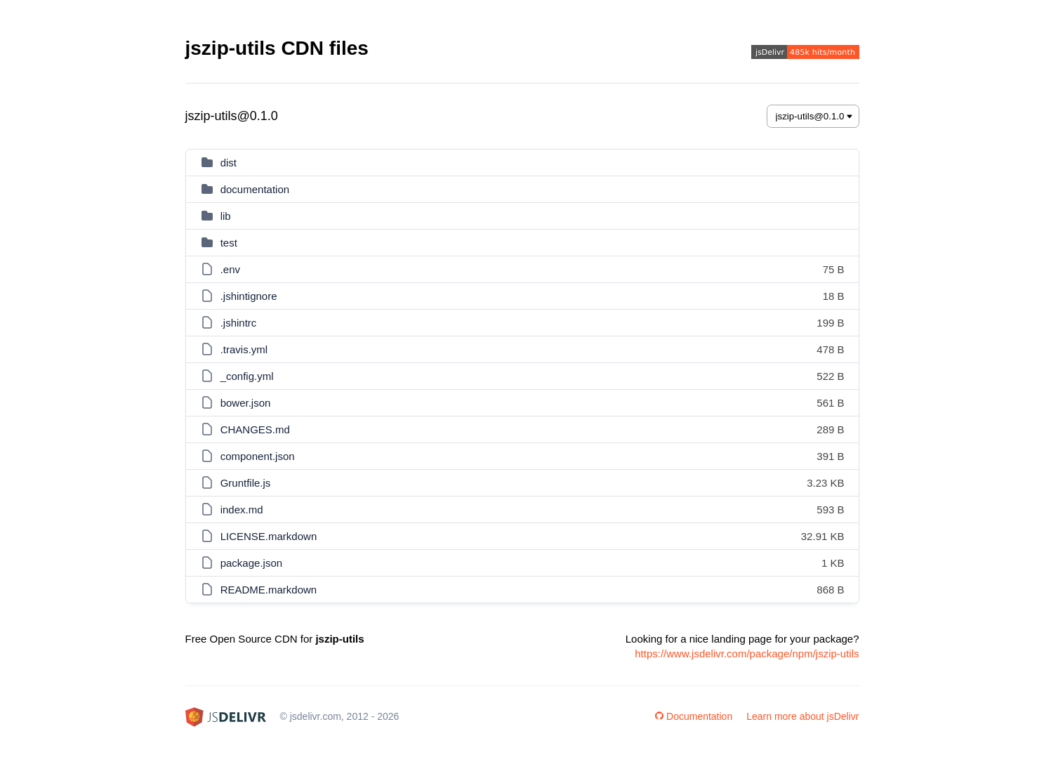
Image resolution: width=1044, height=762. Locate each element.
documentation (254, 189)
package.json (251, 563)
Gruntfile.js (245, 483)
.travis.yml (244, 349)
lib (225, 216)
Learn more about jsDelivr (802, 716)
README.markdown (268, 590)
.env (230, 269)
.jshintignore (248, 296)
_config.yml (247, 376)
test (228, 243)
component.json (257, 456)
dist (228, 163)
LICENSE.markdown (268, 536)
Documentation (693, 716)
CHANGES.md (255, 429)
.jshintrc (238, 323)
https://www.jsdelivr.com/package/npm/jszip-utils (747, 653)
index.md (241, 509)
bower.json (245, 403)
